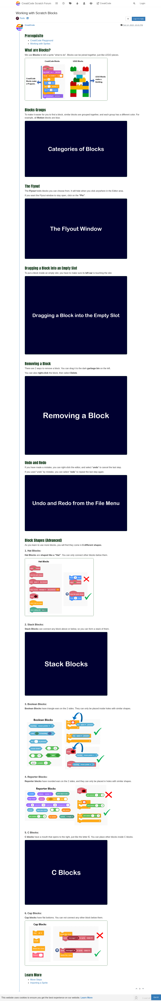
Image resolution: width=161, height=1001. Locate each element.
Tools (22, 18)
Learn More (86, 997)
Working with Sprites (40, 43)
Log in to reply (138, 19)
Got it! (156, 997)
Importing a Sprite (39, 983)
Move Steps (36, 979)
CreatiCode (30, 25)
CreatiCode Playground (41, 40)
